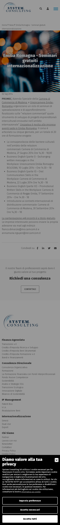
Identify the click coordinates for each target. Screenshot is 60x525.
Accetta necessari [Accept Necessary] (30, 510)
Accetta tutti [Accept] (30, 519)
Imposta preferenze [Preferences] (30, 500)
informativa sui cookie (30, 492)
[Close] (56, 460)
